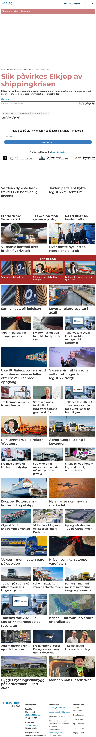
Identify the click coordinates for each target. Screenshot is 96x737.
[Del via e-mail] (86, 103)
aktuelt (14, 112)
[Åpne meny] (92, 3)
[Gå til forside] (7, 3)
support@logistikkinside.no (59, 710)
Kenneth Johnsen (80, 736)
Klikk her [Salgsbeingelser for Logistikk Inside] (67, 715)
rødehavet (24, 112)
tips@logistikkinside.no (58, 706)
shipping (45, 112)
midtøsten (36, 112)
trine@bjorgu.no (55, 731)
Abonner (78, 4)
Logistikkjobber (58, 150)
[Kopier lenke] (89, 103)
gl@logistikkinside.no (33, 713)
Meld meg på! (48, 141)
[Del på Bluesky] (93, 103)
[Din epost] (48, 135)
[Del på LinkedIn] (83, 103)
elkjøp (6, 112)
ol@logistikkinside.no (33, 724)
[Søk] (85, 3)
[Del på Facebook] (80, 103)
